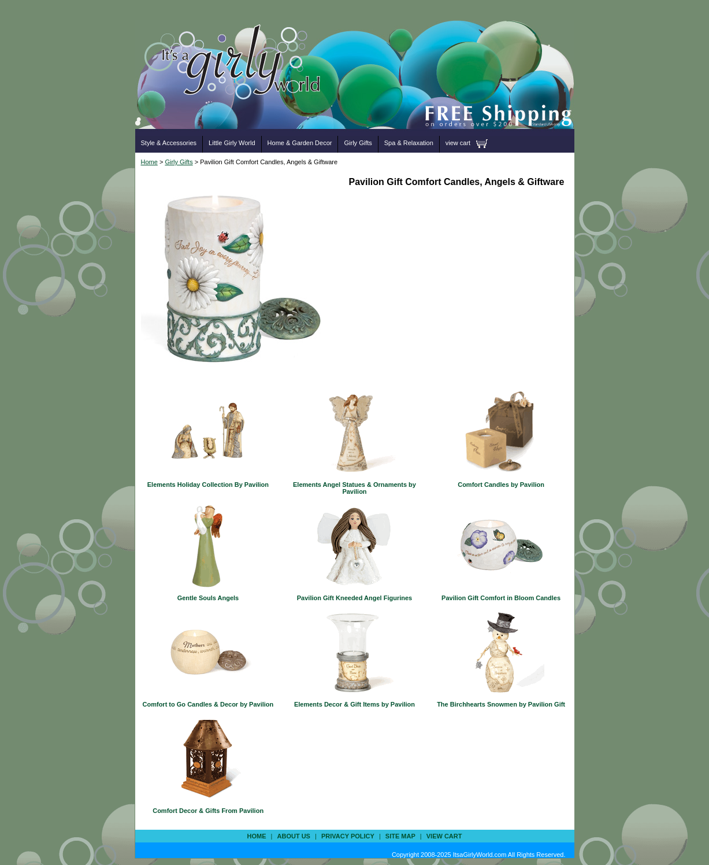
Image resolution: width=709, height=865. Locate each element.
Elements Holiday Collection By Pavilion (208, 484)
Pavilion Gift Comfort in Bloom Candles (500, 597)
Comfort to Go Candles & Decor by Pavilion (208, 704)
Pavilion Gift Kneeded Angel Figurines (354, 597)
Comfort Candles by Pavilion (501, 484)
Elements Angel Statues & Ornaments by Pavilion (354, 488)
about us (293, 836)
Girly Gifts (358, 142)
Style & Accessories (169, 142)
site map (400, 836)
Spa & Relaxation (408, 142)
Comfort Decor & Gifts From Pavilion (208, 810)
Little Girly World (232, 142)
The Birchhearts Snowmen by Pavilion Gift (501, 704)
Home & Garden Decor (300, 142)
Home (149, 161)
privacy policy (347, 836)
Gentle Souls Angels (208, 597)
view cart (458, 142)
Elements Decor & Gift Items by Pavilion (354, 704)
